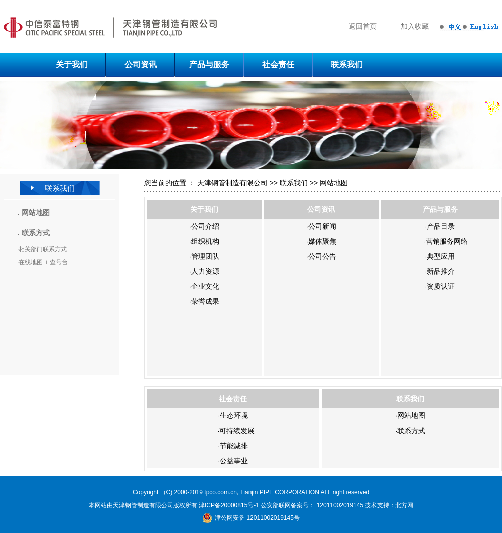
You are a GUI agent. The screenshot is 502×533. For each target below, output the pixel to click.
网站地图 (36, 212)
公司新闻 (322, 226)
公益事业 (234, 461)
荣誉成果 (205, 301)
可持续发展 (237, 431)
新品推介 (441, 271)
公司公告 (322, 256)
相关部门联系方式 (43, 249)
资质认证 (441, 286)
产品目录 (441, 226)
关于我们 (72, 64)
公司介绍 (205, 226)
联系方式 (411, 431)
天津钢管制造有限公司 (232, 183)
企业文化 (205, 286)
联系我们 (347, 64)
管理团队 (205, 256)
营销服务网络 (447, 241)
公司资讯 (140, 64)
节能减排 (234, 446)
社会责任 (278, 64)
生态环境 (234, 415)
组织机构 (205, 241)
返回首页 (363, 26)
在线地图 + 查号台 (43, 262)
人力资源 (205, 271)
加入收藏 (415, 26)
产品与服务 (209, 64)
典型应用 (441, 256)
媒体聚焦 (322, 241)
